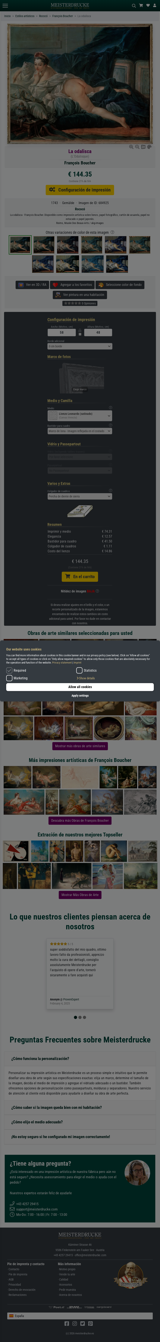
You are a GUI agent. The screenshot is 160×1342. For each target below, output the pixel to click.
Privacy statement (62, 662)
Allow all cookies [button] (80, 687)
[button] (85, 678)
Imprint (77, 662)
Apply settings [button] (80, 695)
